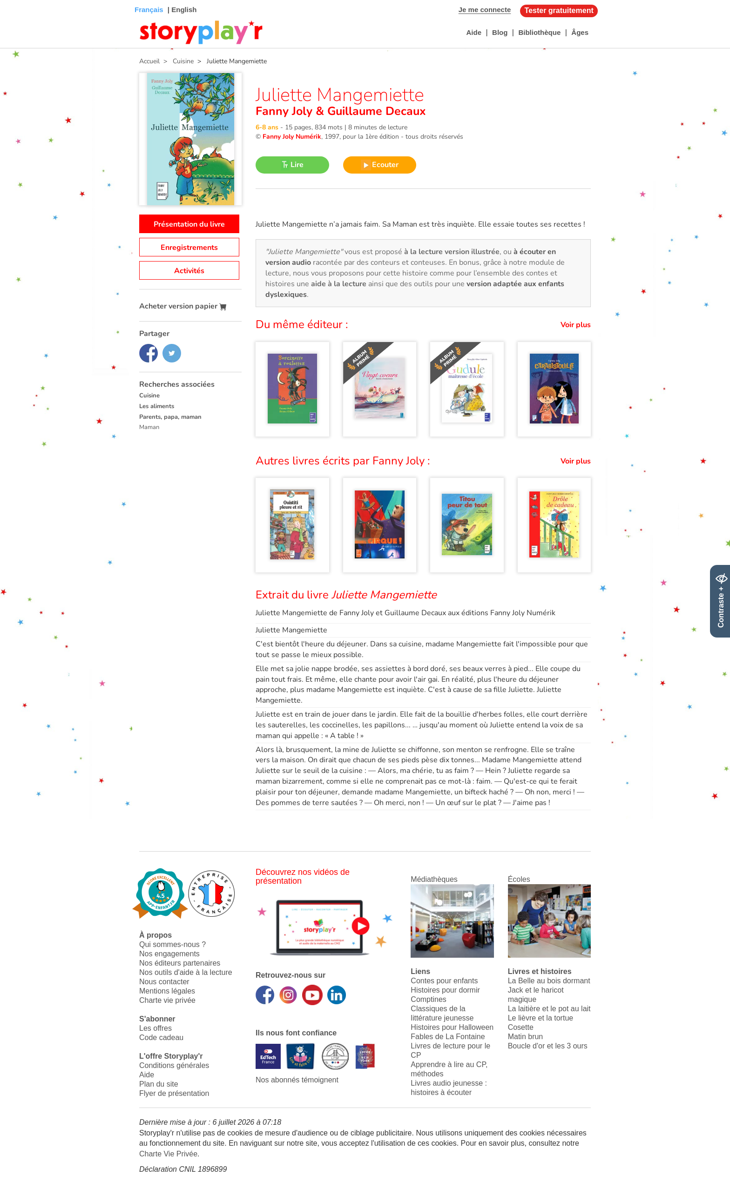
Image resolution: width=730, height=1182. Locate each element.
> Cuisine (177, 61)
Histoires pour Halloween (452, 1027)
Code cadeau (161, 1037)
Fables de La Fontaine (448, 1037)
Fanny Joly (286, 111)
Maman (149, 427)
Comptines (428, 999)
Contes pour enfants (444, 981)
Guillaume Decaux (375, 111)
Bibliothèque (539, 32)
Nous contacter (164, 982)
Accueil (149, 61)
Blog (499, 32)
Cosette (521, 1027)
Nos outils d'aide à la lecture (185, 972)
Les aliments (156, 406)
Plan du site (158, 1084)
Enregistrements (189, 247)
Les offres (155, 1028)
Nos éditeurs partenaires (179, 963)
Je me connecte (485, 9)
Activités (189, 271)
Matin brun (525, 1037)
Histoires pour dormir (445, 990)
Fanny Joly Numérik (292, 136)
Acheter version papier (183, 306)
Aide (473, 32)
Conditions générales (174, 1065)
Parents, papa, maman (170, 417)
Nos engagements (169, 954)
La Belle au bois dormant (549, 981)
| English (181, 9)
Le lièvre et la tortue (541, 1018)
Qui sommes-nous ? (172, 944)
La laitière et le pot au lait (549, 1009)
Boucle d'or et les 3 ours (548, 1046)
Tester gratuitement (559, 10)
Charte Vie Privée (168, 1154)
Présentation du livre (189, 224)
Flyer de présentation (174, 1093)
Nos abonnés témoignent (297, 1080)
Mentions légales (167, 991)
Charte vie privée (167, 1000)
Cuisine (149, 395)
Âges (579, 32)
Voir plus (576, 325)
